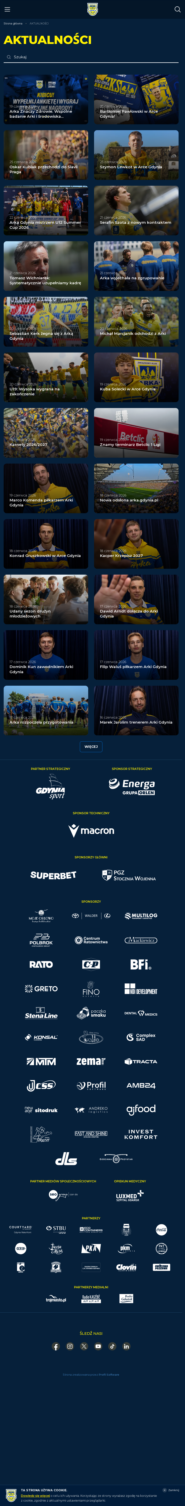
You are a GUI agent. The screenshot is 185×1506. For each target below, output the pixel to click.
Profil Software (109, 1374)
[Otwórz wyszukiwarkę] (177, 9)
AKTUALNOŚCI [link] (39, 23)
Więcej (91, 747)
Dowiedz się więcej (35, 1496)
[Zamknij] (170, 1490)
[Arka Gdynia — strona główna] (92, 9)
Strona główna (13, 23)
